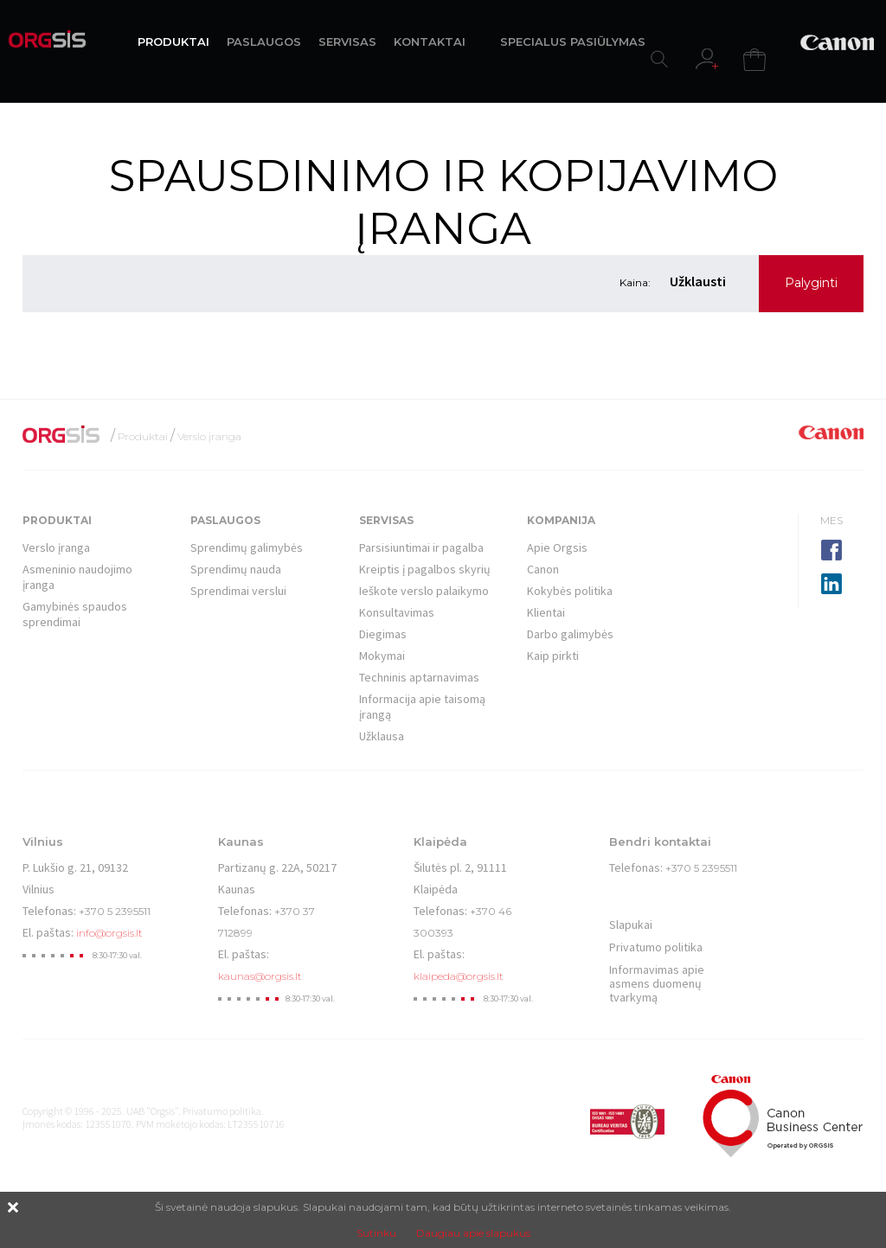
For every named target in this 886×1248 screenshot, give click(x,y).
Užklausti (698, 281)
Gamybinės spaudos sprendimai (74, 614)
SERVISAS (347, 41)
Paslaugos (225, 520)
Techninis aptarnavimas (419, 677)
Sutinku (376, 1232)
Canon (543, 569)
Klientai (546, 612)
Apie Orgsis (557, 547)
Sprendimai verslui (238, 590)
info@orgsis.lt (109, 932)
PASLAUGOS (264, 41)
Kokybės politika (570, 590)
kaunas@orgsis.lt (260, 976)
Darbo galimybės (570, 634)
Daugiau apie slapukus (473, 1232)
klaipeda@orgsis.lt (459, 976)
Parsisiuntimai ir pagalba (421, 547)
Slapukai (630, 924)
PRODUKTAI (173, 41)
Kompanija (561, 520)
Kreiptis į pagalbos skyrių (425, 569)
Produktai (143, 436)
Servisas (386, 520)
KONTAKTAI (429, 41)
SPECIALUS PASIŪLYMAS (572, 41)
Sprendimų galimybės (246, 547)
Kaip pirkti (553, 655)
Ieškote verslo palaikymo (424, 590)
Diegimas (383, 634)
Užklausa (381, 736)
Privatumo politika (656, 947)
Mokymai (382, 655)
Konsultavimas (396, 612)
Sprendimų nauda (235, 569)
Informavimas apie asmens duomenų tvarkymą (656, 983)
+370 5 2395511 (115, 911)
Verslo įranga (209, 436)
